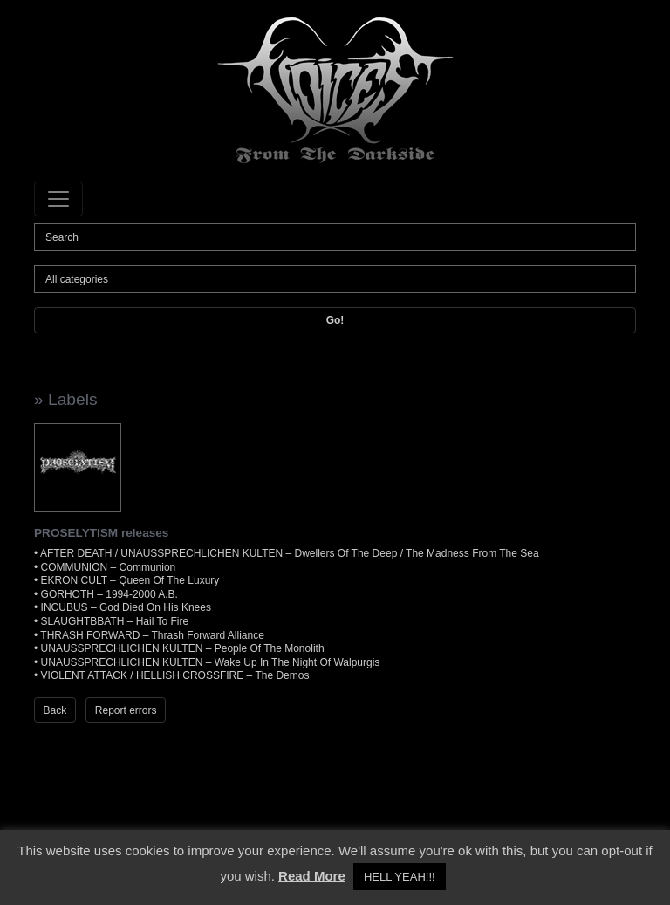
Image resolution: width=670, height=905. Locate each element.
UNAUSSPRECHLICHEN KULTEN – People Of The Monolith (183, 648)
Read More (311, 875)
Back (55, 710)
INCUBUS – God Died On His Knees (126, 607)
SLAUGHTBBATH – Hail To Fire (115, 621)
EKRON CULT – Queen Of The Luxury (130, 580)
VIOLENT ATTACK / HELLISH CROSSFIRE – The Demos (175, 675)
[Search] (335, 237)
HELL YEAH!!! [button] (399, 876)
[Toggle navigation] (58, 199)
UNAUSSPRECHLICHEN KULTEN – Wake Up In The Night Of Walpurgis (210, 662)
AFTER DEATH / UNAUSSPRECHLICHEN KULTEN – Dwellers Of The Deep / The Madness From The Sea (289, 553)
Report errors (126, 710)
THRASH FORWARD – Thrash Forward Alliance (152, 635)
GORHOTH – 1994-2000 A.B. (109, 594)
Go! (335, 320)
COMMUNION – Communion (108, 567)
